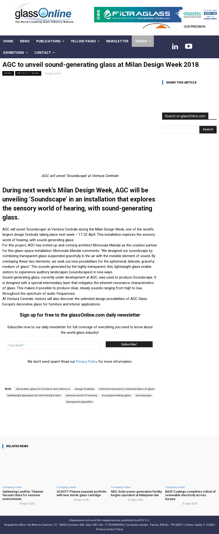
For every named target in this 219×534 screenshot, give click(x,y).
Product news (28, 73)
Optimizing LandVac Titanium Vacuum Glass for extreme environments (22, 495)
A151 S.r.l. (144, 520)
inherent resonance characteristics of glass (126, 389)
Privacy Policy (86, 361)
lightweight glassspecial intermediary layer (34, 395)
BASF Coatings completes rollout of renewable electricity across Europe (190, 495)
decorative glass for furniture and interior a (43, 389)
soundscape (143, 395)
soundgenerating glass (116, 395)
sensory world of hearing (81, 395)
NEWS (8, 73)
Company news (12, 487)
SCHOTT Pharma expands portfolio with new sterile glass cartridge (81, 493)
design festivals (84, 389)
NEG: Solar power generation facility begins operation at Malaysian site (136, 493)
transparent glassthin (79, 401)
